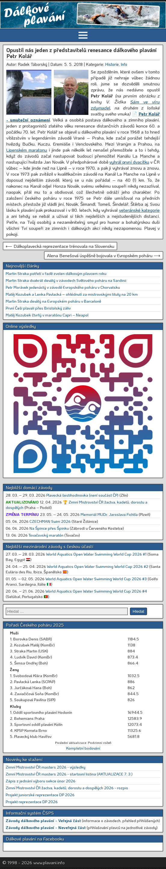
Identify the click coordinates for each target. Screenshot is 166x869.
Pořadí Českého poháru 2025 (35, 625)
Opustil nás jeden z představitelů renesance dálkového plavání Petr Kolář (81, 53)
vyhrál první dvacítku (129, 162)
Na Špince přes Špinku (49, 528)
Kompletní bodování (83, 747)
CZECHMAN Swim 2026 (50, 521)
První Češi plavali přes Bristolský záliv (38, 307)
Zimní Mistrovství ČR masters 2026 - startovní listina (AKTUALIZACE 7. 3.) (69, 773)
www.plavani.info (49, 862)
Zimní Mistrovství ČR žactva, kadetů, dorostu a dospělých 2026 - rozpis (67, 787)
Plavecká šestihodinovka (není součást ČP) (82, 495)
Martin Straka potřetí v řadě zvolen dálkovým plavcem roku (56, 273)
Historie (112, 64)
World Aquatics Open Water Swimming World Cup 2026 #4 (96, 590)
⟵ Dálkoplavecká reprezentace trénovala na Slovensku (60, 246)
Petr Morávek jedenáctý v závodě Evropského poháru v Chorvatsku (63, 287)
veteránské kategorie (139, 210)
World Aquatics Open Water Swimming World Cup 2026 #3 (96, 578)
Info (124, 64)
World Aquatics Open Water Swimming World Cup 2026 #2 (97, 566)
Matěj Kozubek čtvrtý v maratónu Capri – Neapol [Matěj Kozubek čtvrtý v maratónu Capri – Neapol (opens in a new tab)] (47, 314)
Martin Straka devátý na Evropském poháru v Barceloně (53, 301)
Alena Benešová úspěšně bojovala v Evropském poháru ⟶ (103, 255)
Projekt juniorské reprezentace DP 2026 (40, 794)
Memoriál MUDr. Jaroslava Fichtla (109, 514)
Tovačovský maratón (46, 535)
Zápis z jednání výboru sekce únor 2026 (40, 780)
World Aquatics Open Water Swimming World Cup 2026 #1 (96, 553)
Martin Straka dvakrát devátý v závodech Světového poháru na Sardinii (66, 280)
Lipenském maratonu (26, 150)
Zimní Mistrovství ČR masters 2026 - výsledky (45, 766)
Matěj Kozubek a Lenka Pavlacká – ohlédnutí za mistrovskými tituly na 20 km (72, 294)
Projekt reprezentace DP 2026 (32, 801)
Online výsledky (21, 326)
